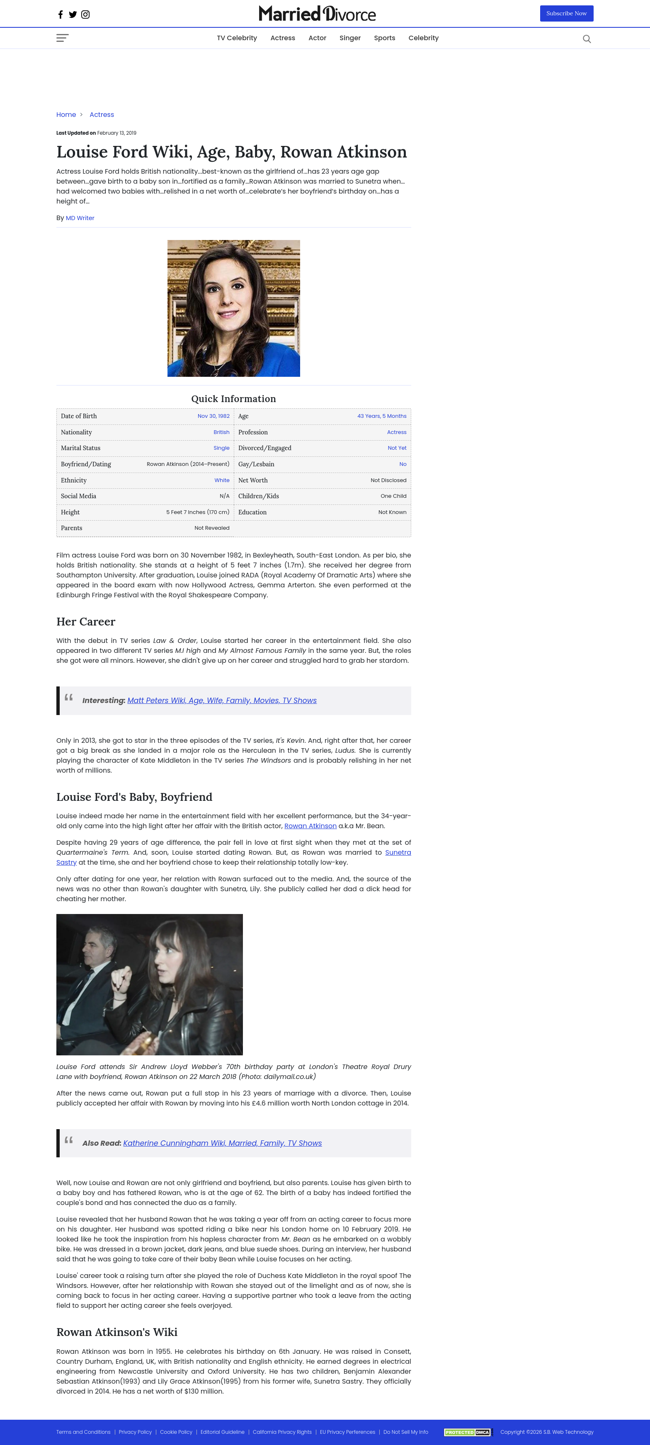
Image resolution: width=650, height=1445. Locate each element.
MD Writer (80, 218)
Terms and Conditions (83, 1431)
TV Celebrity (237, 38)
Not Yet (397, 447)
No (403, 464)
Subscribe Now (567, 13)
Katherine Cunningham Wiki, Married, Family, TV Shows (223, 1143)
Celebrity (424, 38)
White (222, 480)
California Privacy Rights (282, 1431)
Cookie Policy (176, 1431)
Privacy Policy (135, 1431)
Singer (350, 38)
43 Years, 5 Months (382, 415)
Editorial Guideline (223, 1431)
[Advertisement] (122, 65)
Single (221, 447)
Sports (384, 38)
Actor (317, 38)
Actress (282, 38)
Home (66, 114)
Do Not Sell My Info (405, 1431)
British (222, 432)
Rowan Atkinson (310, 826)
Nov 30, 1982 (214, 415)
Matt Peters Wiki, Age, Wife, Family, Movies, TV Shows (222, 701)
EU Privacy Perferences (347, 1431)
